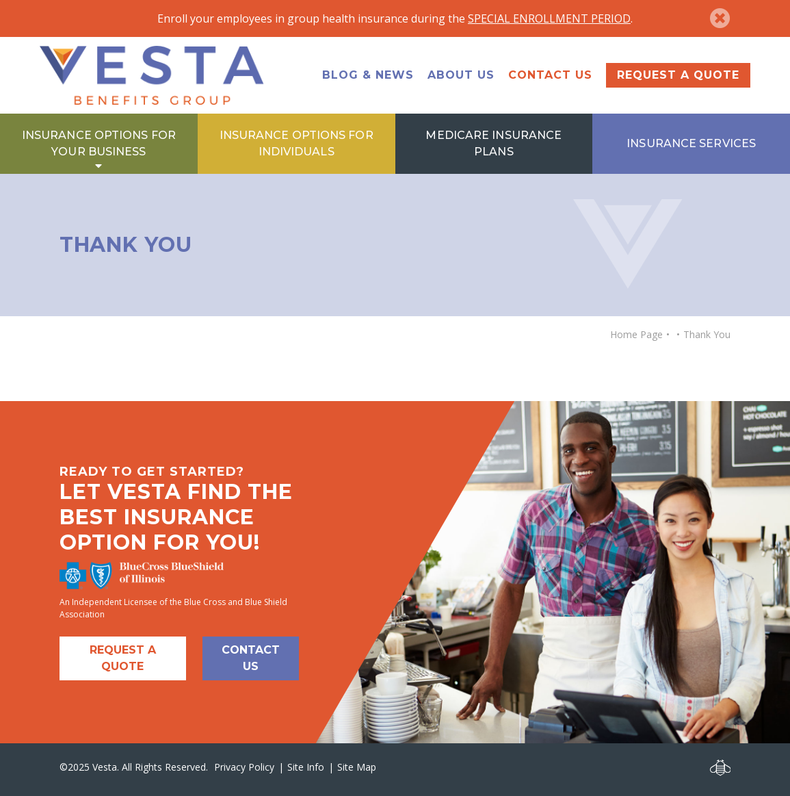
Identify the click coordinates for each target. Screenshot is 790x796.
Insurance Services (691, 143)
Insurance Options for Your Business (99, 143)
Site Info (305, 766)
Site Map (356, 766)
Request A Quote (123, 658)
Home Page (636, 334)
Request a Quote (678, 74)
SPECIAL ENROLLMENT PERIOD (549, 18)
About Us (461, 74)
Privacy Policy (244, 766)
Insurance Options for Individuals (296, 143)
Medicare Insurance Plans (493, 143)
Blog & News (368, 74)
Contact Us (550, 74)
